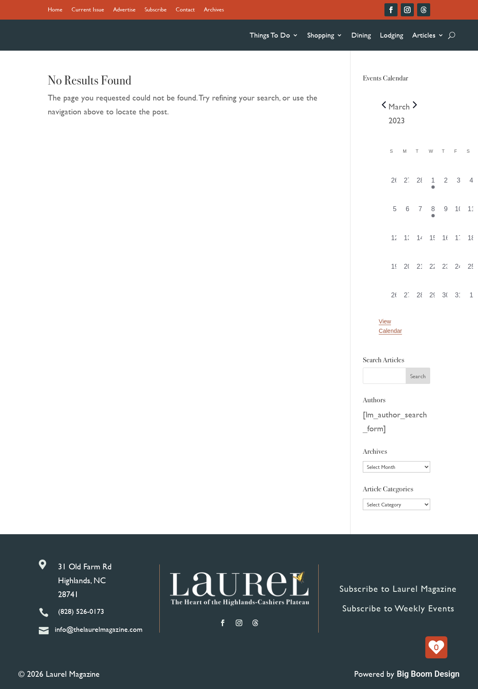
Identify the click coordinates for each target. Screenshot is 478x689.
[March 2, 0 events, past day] (446, 183)
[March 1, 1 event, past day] (433, 183)
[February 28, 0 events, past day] (420, 183)
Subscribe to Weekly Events (398, 608)
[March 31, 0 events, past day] (458, 297)
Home (55, 10)
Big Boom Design (428, 674)
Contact (185, 10)
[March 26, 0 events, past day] (395, 297)
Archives (214, 10)
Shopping (320, 34)
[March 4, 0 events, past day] (471, 183)
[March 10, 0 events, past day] (458, 211)
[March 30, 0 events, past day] (446, 297)
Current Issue (87, 10)
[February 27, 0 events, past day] (407, 183)
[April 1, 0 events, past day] (471, 297)
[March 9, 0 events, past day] (446, 211)
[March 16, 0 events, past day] (446, 240)
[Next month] (415, 104)
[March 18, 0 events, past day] (471, 240)
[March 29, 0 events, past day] (433, 297)
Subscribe (156, 10)
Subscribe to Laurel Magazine (398, 588)
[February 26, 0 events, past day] (395, 183)
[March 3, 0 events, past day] (458, 183)
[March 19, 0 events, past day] (395, 269)
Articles (424, 34)
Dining (361, 34)
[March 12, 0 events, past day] (395, 240)
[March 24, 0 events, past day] (458, 269)
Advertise (124, 10)
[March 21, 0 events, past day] (420, 269)
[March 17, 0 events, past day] (458, 240)
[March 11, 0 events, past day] (471, 211)
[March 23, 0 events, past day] (446, 269)
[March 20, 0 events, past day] (407, 269)
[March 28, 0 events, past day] (420, 297)
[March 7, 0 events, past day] (420, 211)
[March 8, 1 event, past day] (433, 211)
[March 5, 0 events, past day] (395, 211)
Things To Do (270, 34)
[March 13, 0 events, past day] (407, 240)
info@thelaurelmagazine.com (99, 629)
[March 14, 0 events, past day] (420, 240)
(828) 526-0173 (81, 611)
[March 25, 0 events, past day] (471, 269)
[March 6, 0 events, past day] (407, 211)
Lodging (391, 34)
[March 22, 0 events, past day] (433, 269)
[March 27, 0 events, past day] (407, 297)
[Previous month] (384, 104)
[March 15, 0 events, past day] (433, 240)
